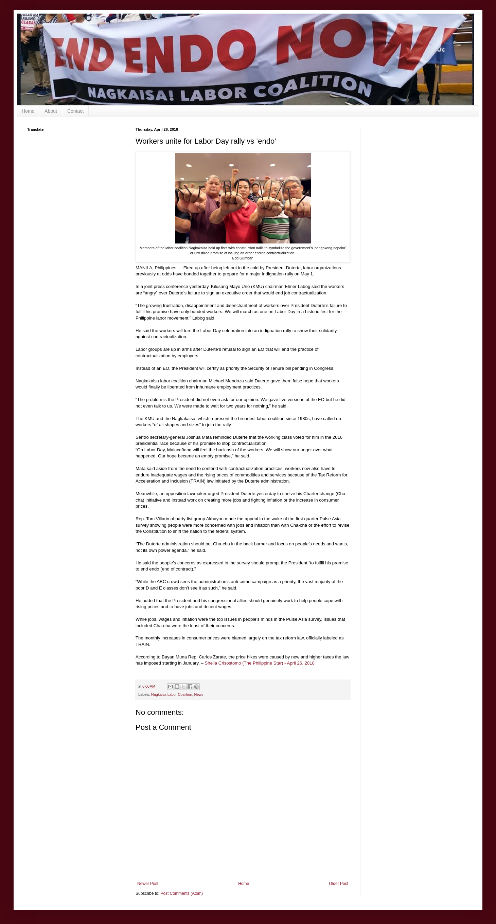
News (198, 694)
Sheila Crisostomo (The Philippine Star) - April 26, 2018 (260, 663)
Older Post (338, 883)
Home (28, 111)
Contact (75, 111)
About (51, 111)
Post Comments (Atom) (181, 893)
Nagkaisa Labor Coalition (171, 694)
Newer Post (147, 883)
